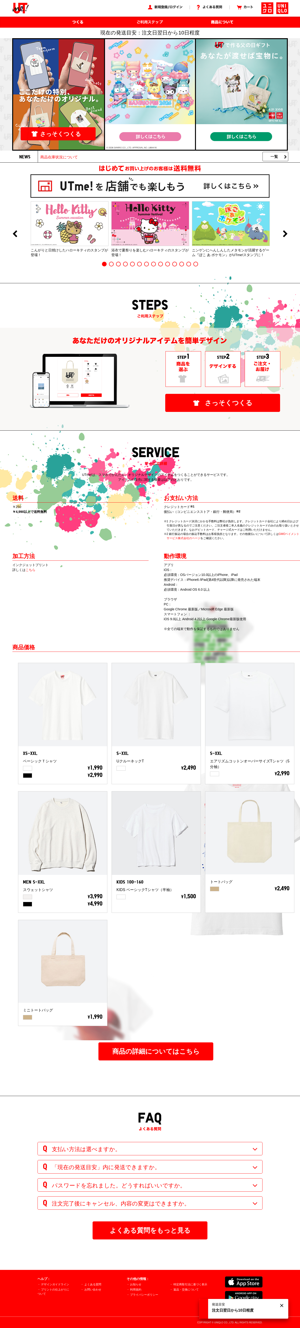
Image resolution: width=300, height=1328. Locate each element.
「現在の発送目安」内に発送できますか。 (106, 1167)
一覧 (274, 157)
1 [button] (104, 264)
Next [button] (285, 234)
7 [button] (146, 264)
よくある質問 (92, 1284)
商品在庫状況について (59, 157)
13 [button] (188, 264)
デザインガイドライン (55, 1284)
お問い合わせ (92, 1289)
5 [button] (132, 264)
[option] (69, 229)
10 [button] (167, 264)
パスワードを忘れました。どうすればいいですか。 (119, 1185)
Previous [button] (15, 234)
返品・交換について (186, 1289)
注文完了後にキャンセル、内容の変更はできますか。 (121, 1203)
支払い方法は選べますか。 (86, 1149)
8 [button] (153, 264)
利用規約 (135, 1289)
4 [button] (125, 264)
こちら (30, 570)
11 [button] (174, 264)
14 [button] (195, 264)
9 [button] (160, 264)
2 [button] (111, 264)
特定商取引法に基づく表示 (190, 1284)
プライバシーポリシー (144, 1294)
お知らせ (135, 1284)
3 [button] (118, 264)
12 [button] (181, 264)
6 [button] (139, 264)
